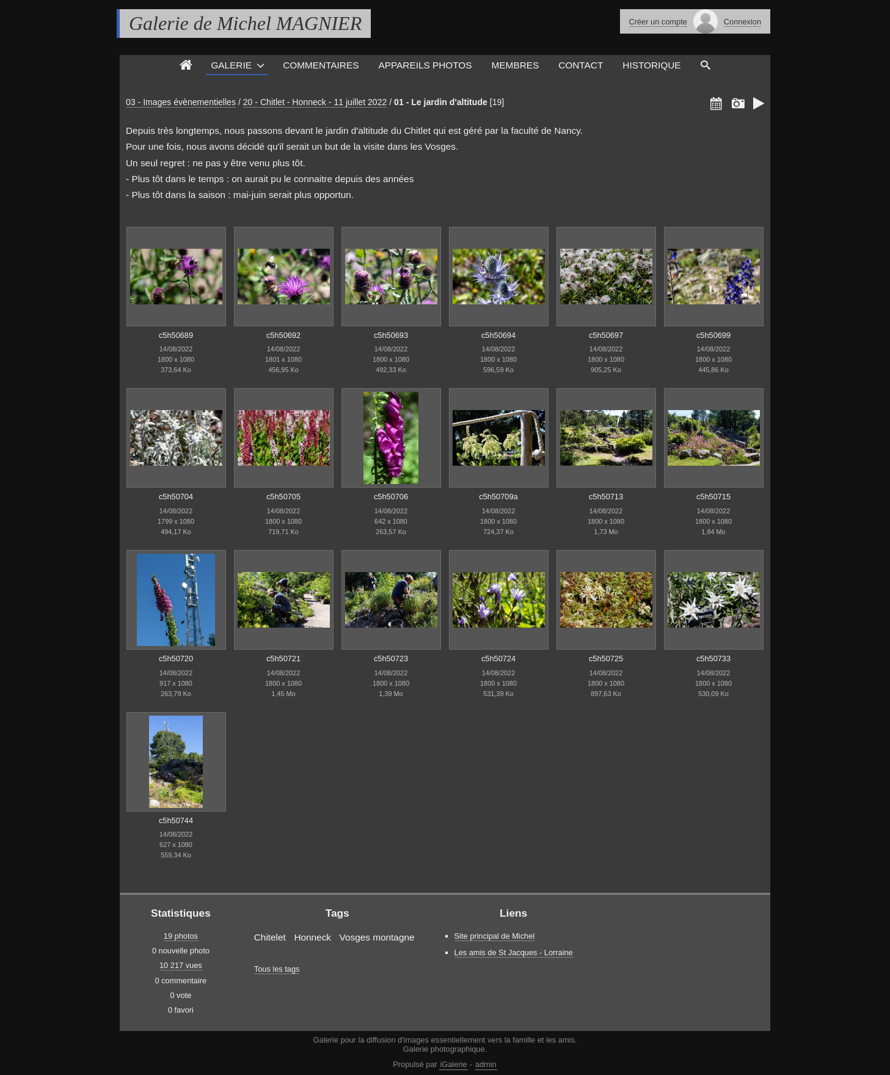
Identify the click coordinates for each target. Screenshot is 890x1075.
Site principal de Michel (494, 936)
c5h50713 (606, 496)
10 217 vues (180, 965)
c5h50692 (283, 335)
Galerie (231, 65)
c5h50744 (176, 820)
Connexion (742, 21)
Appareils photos (425, 65)
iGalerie (453, 1064)
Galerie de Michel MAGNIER (245, 23)
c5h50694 (498, 335)
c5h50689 (176, 335)
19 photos (181, 936)
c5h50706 (391, 496)
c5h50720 (176, 658)
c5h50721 (283, 658)
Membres (515, 65)
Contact (580, 65)
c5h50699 (713, 335)
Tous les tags (277, 969)
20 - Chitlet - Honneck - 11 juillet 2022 (315, 102)
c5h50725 (606, 658)
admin (486, 1064)
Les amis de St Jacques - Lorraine (513, 952)
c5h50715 (713, 496)
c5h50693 (391, 335)
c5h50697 (606, 335)
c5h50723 (391, 658)
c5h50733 (713, 658)
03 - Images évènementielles (181, 102)
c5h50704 (176, 496)
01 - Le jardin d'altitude (440, 102)
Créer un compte (658, 21)
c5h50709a (498, 496)
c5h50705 (283, 496)
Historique (651, 65)
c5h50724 (498, 658)
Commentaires (321, 65)
